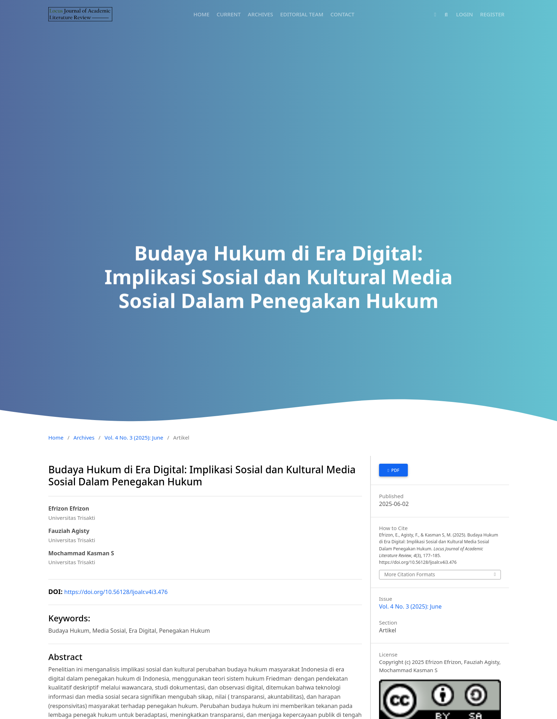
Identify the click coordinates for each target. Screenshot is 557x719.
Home (56, 437)
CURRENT (229, 14)
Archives (84, 437)
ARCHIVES (260, 14)
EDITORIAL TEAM (301, 14)
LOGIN (464, 14)
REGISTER (492, 14)
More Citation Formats (409, 574)
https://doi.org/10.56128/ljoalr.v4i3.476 (116, 592)
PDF (394, 470)
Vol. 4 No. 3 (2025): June (133, 437)
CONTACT (342, 14)
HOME (202, 14)
